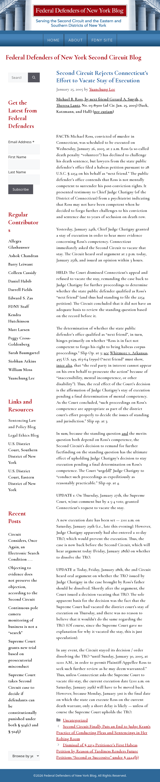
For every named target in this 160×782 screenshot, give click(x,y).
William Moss (20, 369)
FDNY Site (102, 40)
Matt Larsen (19, 329)
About (75, 40)
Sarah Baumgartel (24, 352)
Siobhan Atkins (22, 361)
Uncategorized (75, 720)
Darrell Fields (20, 289)
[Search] (34, 78)
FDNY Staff (18, 306)
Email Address (21, 141)
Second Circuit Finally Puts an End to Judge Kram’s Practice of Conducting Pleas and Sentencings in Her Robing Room (103, 732)
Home (53, 40)
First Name (17, 157)
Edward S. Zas (20, 298)
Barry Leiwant (20, 264)
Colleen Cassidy (22, 272)
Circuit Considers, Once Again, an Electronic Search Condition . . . (23, 547)
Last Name (17, 172)
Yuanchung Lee (21, 378)
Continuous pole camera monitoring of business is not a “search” (23, 620)
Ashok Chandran (23, 255)
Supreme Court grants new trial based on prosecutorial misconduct (22, 654)
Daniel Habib (19, 281)
